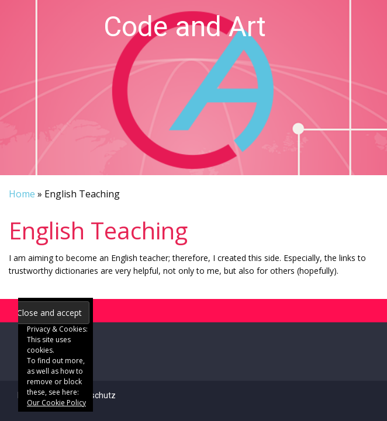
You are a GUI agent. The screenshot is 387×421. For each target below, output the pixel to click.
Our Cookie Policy (56, 403)
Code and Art (184, 26)
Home (22, 193)
